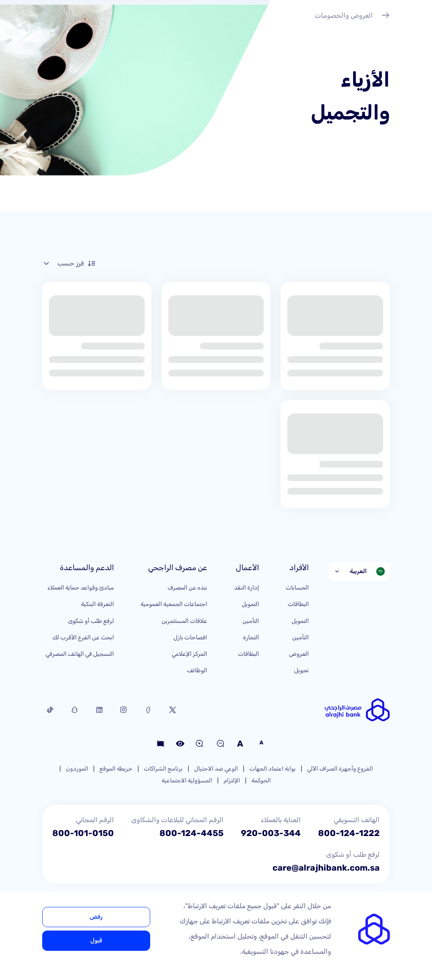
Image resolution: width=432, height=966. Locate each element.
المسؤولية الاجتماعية (187, 780)
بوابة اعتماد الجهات (272, 768)
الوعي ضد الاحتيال (216, 768)
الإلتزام (232, 780)
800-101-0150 (83, 833)
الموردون (77, 768)
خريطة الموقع (116, 768)
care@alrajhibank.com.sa (326, 868)
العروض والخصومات (352, 16)
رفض (96, 916)
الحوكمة (261, 780)
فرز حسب (69, 263)
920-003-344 (271, 833)
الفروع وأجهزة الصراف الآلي (340, 768)
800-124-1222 (349, 833)
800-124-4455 (191, 833)
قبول (96, 940)
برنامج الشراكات (163, 768)
